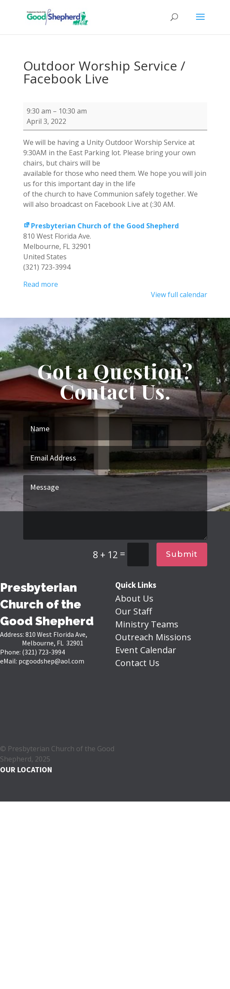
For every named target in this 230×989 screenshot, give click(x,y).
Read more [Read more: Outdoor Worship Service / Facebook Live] (40, 284)
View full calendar (179, 294)
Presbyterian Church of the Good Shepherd (101, 225)
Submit (182, 554)
